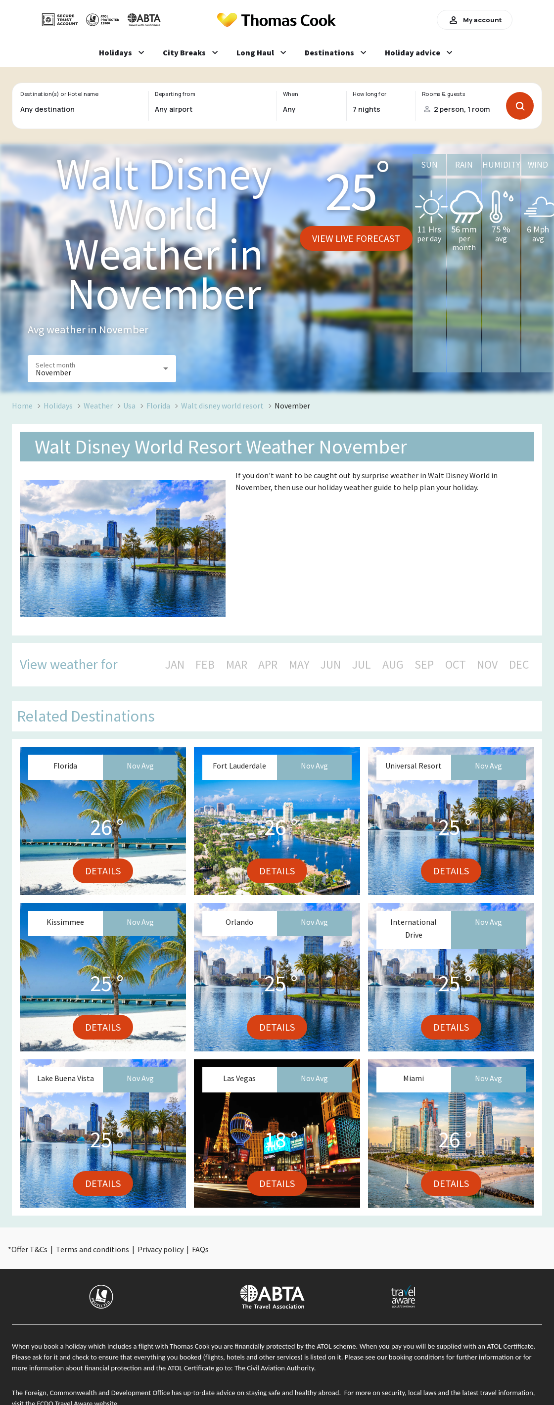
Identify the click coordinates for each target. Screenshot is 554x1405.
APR (267, 665)
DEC (519, 665)
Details (103, 870)
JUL (361, 665)
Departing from (175, 94)
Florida (158, 405)
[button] (102, 368)
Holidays (58, 405)
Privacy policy (161, 1249)
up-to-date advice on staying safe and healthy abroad (261, 1392)
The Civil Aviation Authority (274, 1367)
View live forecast (356, 238)
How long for (370, 94)
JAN (175, 665)
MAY (299, 665)
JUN (331, 665)
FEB (205, 665)
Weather (98, 405)
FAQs (200, 1249)
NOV (487, 665)
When (290, 94)
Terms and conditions (92, 1249)
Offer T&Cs (29, 1249)
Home (22, 405)
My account (474, 20)
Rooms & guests (443, 94)
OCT (455, 665)
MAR (236, 665)
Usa (129, 405)
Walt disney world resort (222, 405)
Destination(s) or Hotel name (59, 94)
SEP (424, 665)
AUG (393, 665)
